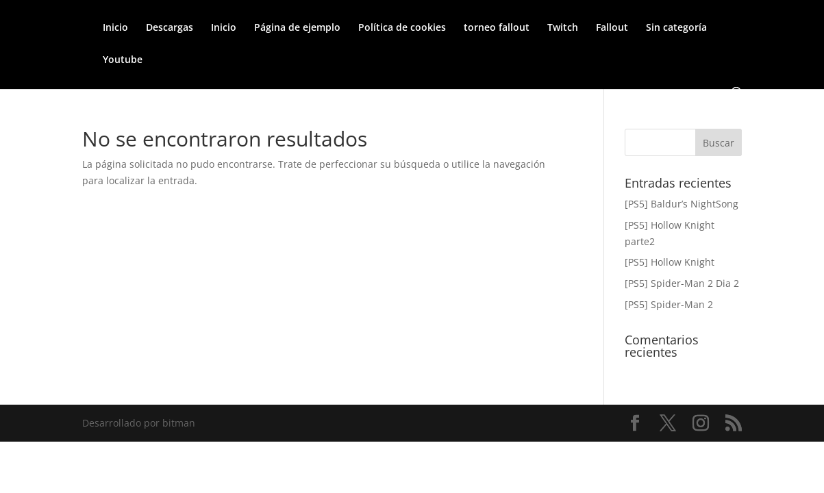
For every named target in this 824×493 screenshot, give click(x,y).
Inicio (115, 28)
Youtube (122, 60)
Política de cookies (402, 28)
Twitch (562, 28)
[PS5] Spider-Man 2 (669, 304)
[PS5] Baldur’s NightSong (681, 203)
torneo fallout (496, 28)
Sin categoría (676, 28)
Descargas (169, 28)
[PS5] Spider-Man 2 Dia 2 (682, 283)
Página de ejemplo (297, 28)
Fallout (612, 28)
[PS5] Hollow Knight (669, 261)
